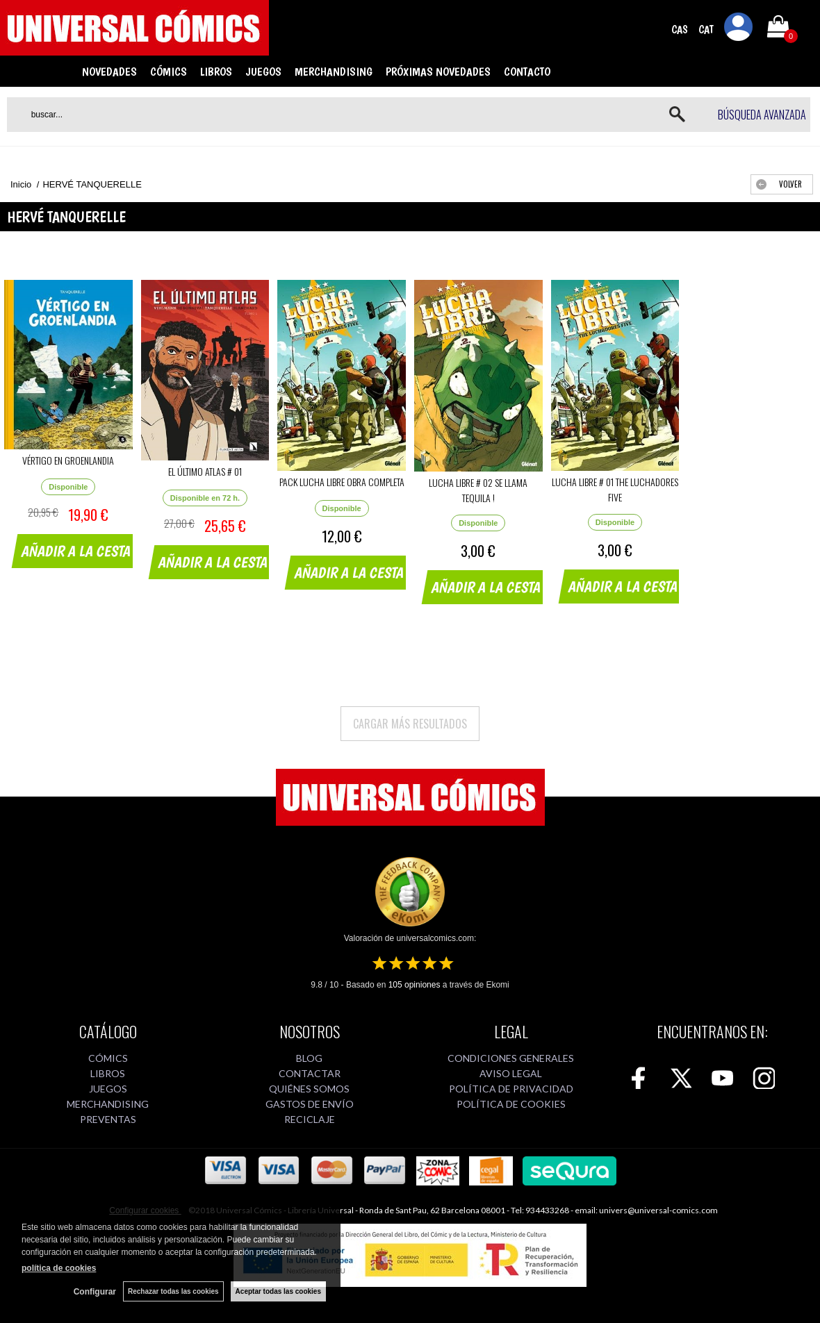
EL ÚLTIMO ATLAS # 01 (205, 471)
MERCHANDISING (333, 71)
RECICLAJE (309, 1119)
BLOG (309, 1058)
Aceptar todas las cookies (278, 1291)
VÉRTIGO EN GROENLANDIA (68, 460)
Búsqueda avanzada (762, 114)
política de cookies (59, 1268)
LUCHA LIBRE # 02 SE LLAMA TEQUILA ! (478, 490)
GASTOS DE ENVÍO (309, 1104)
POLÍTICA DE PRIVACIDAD (511, 1089)
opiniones (414, 985)
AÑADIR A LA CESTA (76, 551)
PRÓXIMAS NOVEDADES (438, 71)
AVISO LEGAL (510, 1073)
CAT (706, 29)
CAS (679, 29)
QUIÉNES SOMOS (309, 1089)
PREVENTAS (108, 1119)
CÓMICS (168, 71)
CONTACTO (527, 71)
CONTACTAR (310, 1073)
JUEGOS (263, 71)
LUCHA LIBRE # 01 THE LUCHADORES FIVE (615, 489)
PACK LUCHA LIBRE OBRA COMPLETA (341, 481)
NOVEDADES (109, 71)
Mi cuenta (738, 29)
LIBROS (216, 71)
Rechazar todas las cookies (173, 1291)
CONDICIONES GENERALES (511, 1058)
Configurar (95, 1292)
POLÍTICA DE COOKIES (511, 1104)
